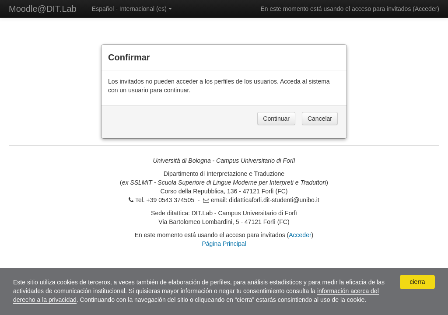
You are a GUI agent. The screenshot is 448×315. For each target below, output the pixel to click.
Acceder (426, 8)
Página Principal (224, 243)
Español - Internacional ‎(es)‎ (132, 8)
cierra (417, 281)
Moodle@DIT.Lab (43, 9)
